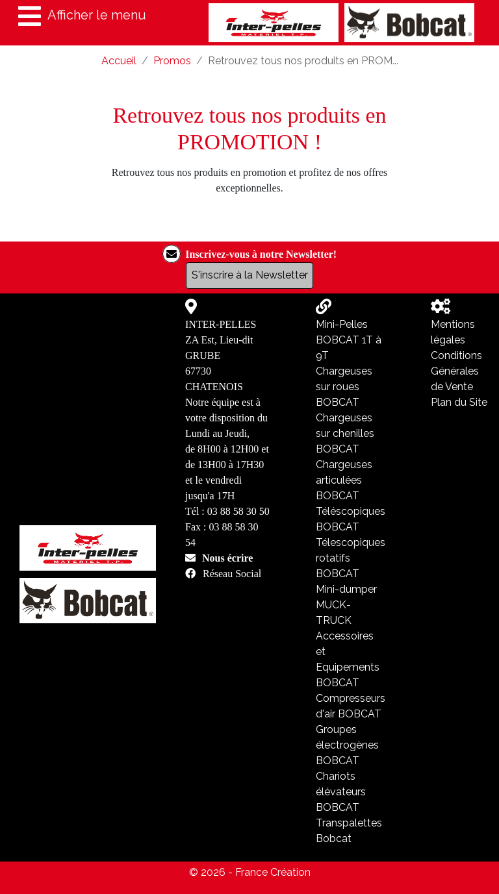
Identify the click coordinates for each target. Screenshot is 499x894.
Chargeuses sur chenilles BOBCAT (345, 433)
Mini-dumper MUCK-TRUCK (346, 605)
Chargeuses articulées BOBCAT (344, 480)
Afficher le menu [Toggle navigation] (82, 16)
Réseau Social (232, 573)
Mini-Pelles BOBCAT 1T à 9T (348, 340)
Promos (172, 61)
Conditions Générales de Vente (456, 371)
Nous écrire (227, 558)
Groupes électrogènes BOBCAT (347, 745)
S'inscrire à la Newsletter (250, 275)
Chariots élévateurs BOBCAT (341, 791)
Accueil (118, 61)
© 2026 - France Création (250, 872)
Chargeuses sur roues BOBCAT (344, 386)
